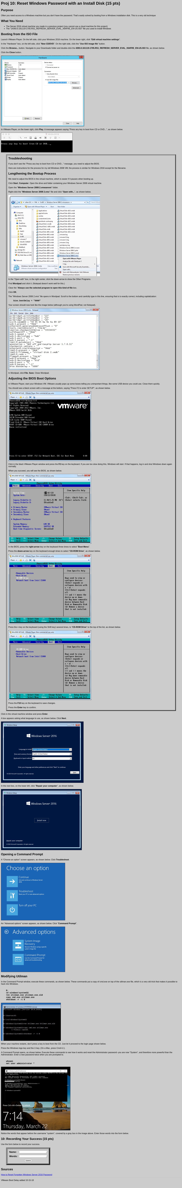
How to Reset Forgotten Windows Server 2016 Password (26, 1180)
